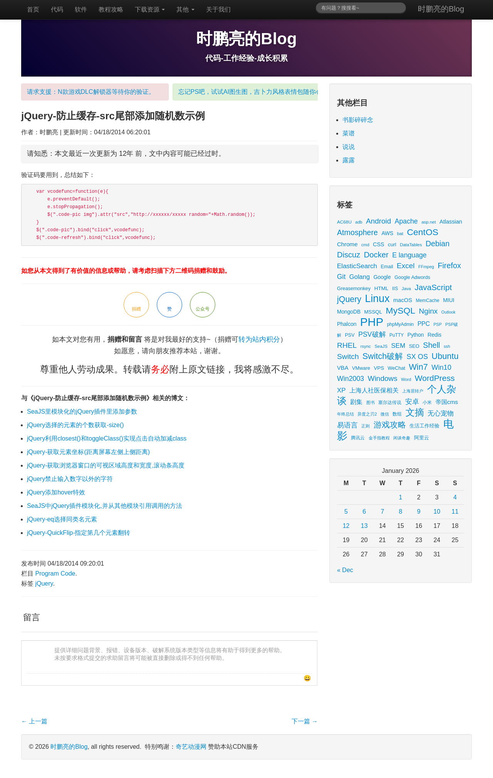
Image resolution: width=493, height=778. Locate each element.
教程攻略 (111, 9)
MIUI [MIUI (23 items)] (448, 300)
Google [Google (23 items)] (382, 277)
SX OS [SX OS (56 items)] (417, 357)
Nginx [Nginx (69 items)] (428, 311)
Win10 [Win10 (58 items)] (441, 367)
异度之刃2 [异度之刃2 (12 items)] (367, 414)
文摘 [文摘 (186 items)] (415, 412)
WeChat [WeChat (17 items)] (396, 368)
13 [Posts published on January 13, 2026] (364, 526)
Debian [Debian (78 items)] (437, 243)
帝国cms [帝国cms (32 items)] (447, 402)
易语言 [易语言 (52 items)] (347, 425)
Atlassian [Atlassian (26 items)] (450, 222)
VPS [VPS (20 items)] (379, 368)
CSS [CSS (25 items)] (378, 244)
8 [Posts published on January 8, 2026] (400, 511)
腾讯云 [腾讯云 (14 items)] (358, 437)
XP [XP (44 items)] (341, 390)
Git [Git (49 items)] (341, 276)
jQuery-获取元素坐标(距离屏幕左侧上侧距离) (88, 452)
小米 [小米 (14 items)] (427, 402)
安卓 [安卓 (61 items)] (412, 401)
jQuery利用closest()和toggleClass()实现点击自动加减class (106, 438)
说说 (348, 147)
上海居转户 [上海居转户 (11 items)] (412, 391)
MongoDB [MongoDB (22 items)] (349, 312)
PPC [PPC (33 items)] (424, 324)
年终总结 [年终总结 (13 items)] (345, 414)
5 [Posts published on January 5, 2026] (346, 511)
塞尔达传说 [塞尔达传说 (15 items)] (389, 402)
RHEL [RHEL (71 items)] (347, 345)
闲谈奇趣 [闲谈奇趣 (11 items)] (401, 438)
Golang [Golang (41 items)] (359, 276)
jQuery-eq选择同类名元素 (62, 519)
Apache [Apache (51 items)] (406, 221)
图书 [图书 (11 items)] (370, 402)
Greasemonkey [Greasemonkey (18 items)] (354, 288)
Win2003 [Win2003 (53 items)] (350, 378)
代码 (57, 9)
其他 (185, 9)
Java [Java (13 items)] (406, 288)
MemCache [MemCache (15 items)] (427, 300)
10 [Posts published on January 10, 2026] (436, 511)
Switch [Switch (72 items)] (348, 356)
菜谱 (348, 133)
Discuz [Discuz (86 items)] (348, 254)
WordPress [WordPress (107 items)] (435, 378)
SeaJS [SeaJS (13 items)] (380, 346)
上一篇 (34, 721)
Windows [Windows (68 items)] (382, 378)
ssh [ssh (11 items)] (447, 346)
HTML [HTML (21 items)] (381, 288)
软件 (81, 9)
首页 (33, 9)
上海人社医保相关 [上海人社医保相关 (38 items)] (374, 390)
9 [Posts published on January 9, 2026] (419, 511)
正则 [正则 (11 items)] (365, 426)
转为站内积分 (259, 339)
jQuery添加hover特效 (56, 492)
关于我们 (218, 9)
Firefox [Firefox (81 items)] (449, 265)
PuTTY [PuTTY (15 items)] (396, 335)
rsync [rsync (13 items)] (366, 346)
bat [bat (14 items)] (400, 233)
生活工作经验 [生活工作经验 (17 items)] (424, 426)
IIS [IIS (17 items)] (395, 288)
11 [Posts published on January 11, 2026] (455, 511)
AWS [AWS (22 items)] (387, 233)
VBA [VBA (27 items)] (342, 368)
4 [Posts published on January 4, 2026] (455, 497)
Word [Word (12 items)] (406, 379)
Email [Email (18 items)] (387, 266)
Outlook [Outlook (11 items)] (448, 312)
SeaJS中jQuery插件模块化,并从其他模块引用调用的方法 (104, 506)
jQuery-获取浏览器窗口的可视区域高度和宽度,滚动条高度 (105, 465)
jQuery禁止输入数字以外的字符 (70, 479)
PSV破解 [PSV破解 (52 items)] (372, 334)
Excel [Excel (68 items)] (405, 266)
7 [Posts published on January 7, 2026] (382, 511)
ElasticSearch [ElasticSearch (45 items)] (357, 266)
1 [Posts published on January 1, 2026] (400, 497)
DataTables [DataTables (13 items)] (411, 244)
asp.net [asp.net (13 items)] (428, 222)
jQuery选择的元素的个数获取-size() (75, 425)
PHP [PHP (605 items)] (371, 322)
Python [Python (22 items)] (415, 335)
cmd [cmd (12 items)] (365, 244)
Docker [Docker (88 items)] (376, 254)
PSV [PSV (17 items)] (349, 335)
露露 (348, 160)
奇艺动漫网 (191, 746)
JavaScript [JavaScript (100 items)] (433, 287)
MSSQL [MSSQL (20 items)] (373, 312)
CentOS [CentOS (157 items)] (422, 232)
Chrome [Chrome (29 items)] (347, 244)
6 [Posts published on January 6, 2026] (364, 511)
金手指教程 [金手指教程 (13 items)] (379, 438)
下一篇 (305, 721)
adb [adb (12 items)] (358, 222)
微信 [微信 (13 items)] (385, 414)
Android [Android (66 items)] (378, 221)
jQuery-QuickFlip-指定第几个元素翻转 (78, 532)
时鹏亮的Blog (441, 9)
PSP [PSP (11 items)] (438, 324)
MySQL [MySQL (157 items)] (401, 311)
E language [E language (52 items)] (409, 255)
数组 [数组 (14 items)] (397, 413)
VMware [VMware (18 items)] (361, 368)
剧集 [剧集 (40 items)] (356, 401)
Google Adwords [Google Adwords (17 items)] (412, 277)
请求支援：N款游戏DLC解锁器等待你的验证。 (91, 91)
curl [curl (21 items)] (392, 244)
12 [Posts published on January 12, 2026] (346, 526)
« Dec (345, 570)
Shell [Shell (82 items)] (431, 345)
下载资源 (150, 9)
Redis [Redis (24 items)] (434, 335)
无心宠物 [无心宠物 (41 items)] (441, 413)
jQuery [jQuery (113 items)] (349, 299)
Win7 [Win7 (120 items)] (418, 367)
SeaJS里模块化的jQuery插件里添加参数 (82, 411)
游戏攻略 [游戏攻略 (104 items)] (390, 424)
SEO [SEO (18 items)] (414, 346)
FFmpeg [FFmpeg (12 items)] (426, 266)
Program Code (55, 573)
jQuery (44, 583)
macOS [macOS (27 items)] (402, 300)
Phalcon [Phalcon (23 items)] (346, 324)
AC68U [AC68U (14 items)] (344, 221)
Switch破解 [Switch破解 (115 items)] (382, 356)
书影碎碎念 (357, 120)
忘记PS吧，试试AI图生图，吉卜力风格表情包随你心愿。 (256, 91)
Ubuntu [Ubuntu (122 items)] (444, 356)
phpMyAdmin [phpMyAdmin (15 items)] (400, 324)
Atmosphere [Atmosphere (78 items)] (357, 232)
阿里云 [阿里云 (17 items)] (421, 438)
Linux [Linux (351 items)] (377, 298)
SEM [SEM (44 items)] (398, 345)
